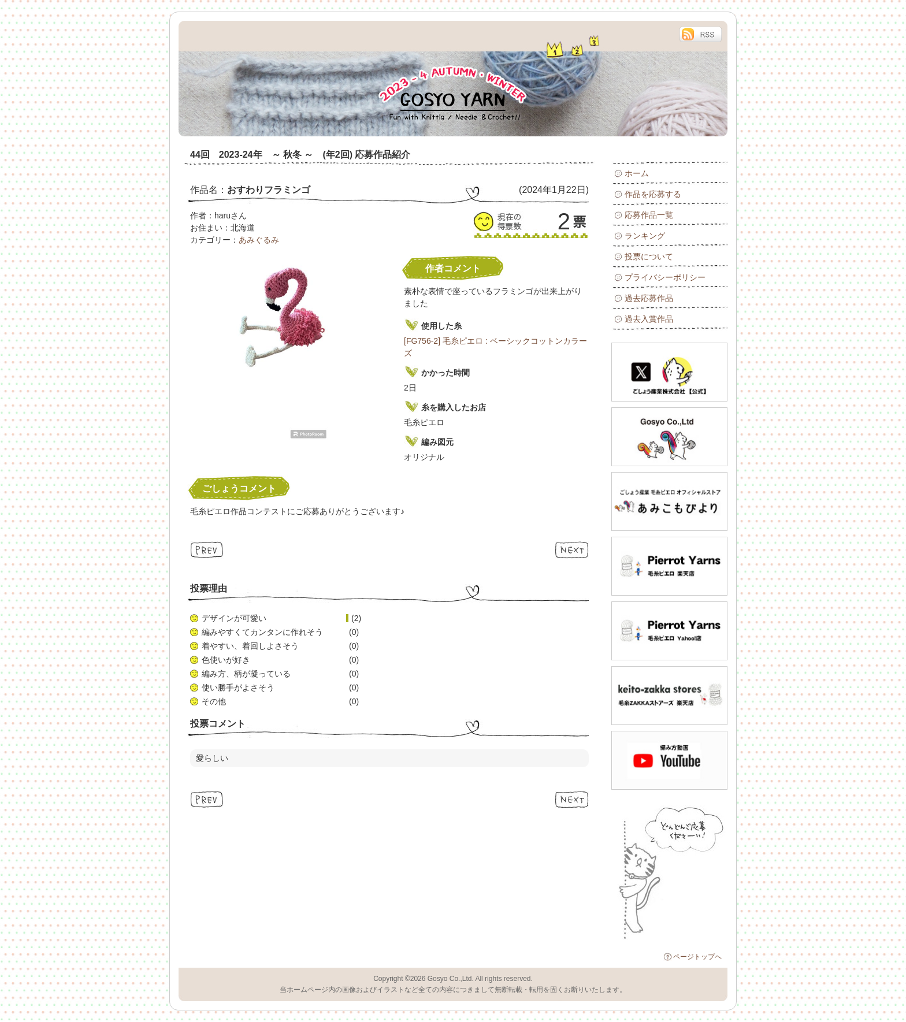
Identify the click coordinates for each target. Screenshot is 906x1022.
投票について (649, 256)
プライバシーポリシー (665, 277)
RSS (700, 34)
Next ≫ (572, 550)
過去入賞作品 (649, 319)
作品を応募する (653, 194)
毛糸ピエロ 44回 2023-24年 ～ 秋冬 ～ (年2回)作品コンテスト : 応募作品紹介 (309, 78)
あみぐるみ (259, 239)
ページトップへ (697, 957)
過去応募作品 (649, 298)
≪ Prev (207, 550)
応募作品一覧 (649, 215)
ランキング (645, 235)
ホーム (637, 173)
